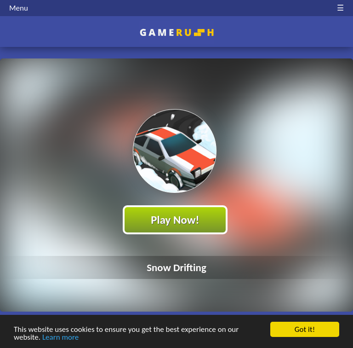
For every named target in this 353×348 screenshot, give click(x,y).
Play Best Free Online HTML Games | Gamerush (176, 32)
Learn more (60, 337)
